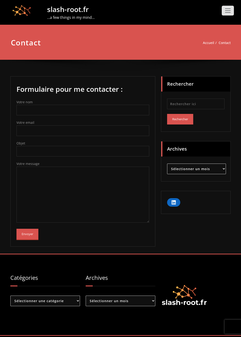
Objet (82, 150)
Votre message (82, 193)
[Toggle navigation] (228, 11)
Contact (224, 42)
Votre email (82, 129)
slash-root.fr (68, 9)
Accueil (207, 42)
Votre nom (82, 108)
